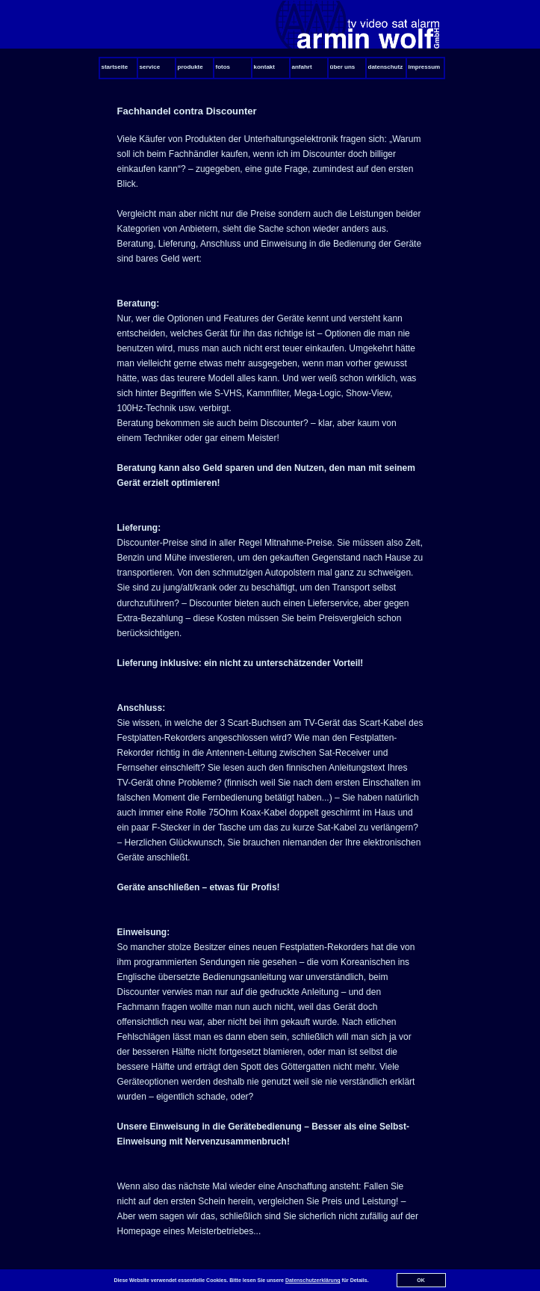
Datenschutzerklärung (313, 1280)
